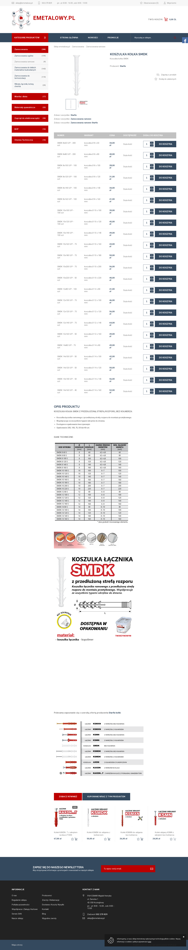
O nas (14, 895)
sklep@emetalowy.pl (24, 3)
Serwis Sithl (17, 914)
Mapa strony (17, 945)
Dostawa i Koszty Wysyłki (53, 904)
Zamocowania (30, 49)
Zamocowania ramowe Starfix (84, 123)
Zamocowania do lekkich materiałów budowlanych (30, 68)
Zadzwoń (97, 914)
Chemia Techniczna (30, 140)
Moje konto (171, 3)
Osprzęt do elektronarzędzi (30, 118)
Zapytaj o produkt (168, 75)
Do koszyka (165, 144)
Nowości (93, 37)
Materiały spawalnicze (30, 107)
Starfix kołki (115, 713)
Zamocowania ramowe (30, 62)
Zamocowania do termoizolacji (30, 77)
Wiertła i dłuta (30, 96)
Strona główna (69, 37)
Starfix (74, 115)
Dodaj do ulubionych (167, 79)
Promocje (113, 37)
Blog (44, 914)
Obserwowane (150, 3)
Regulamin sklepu (19, 900)
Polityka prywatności (20, 904)
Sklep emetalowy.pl (62, 47)
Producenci (47, 895)
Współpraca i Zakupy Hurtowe (25, 909)
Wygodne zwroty (49, 918)
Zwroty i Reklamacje (50, 900)
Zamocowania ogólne (30, 56)
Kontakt (45, 909)
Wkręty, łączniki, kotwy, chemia (30, 85)
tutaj (149, 942)
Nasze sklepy (17, 918)
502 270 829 (47, 3)
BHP (30, 129)
